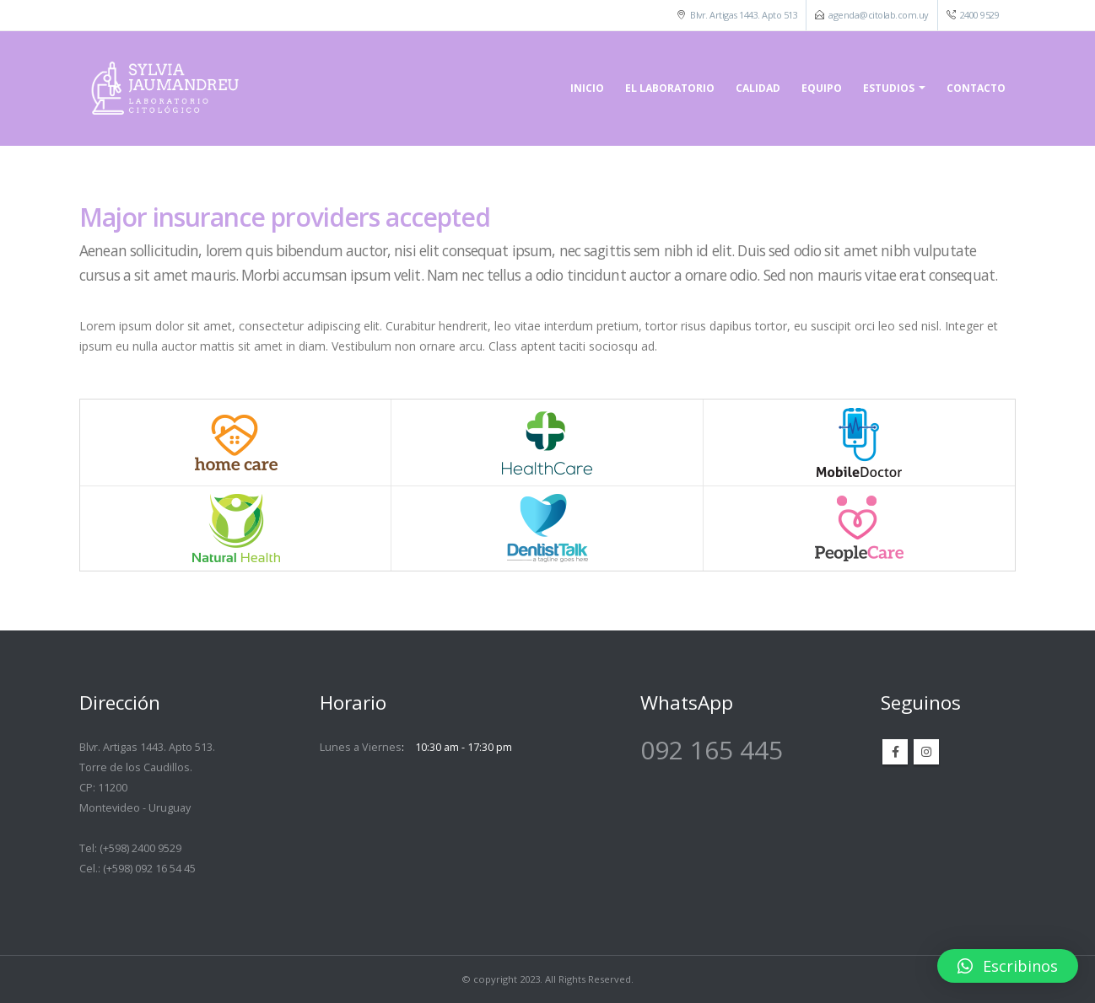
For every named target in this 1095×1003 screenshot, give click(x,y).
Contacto (976, 88)
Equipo (821, 88)
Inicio (587, 88)
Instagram (926, 751)
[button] (1007, 966)
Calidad (758, 88)
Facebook (895, 751)
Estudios (888, 88)
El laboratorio (670, 88)
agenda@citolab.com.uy (878, 14)
